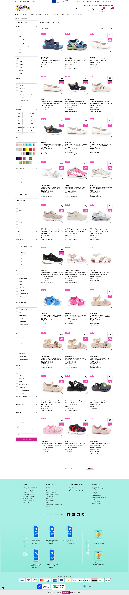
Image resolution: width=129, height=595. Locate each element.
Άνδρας (38, 14)
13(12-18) (31, 127)
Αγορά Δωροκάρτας (28, 500)
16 (19, 130)
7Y (31, 120)
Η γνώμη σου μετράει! (52, 494)
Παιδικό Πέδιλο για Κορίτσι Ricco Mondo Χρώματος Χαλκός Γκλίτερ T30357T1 (99, 359)
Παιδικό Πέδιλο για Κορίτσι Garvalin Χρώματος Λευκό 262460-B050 (100, 273)
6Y (25, 120)
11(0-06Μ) (19, 127)
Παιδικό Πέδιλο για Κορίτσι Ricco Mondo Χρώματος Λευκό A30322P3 (51, 187)
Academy (81, 14)
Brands (17, 14)
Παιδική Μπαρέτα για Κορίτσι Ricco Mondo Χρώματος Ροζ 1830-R (100, 444)
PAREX (67, 399)
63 (107, 28)
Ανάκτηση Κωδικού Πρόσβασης (77, 491)
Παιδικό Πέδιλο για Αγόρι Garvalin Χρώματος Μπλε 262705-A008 (51, 316)
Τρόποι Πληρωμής (28, 492)
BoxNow (48, 506)
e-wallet (48, 502)
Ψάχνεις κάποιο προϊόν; (52, 492)
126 (112, 28)
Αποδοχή (65, 592)
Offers (63, 14)
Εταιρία (48, 487)
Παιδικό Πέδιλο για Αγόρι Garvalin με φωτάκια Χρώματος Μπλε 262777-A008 (76, 59)
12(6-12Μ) (25, 127)
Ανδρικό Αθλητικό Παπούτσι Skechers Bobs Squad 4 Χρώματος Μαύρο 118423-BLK (52, 273)
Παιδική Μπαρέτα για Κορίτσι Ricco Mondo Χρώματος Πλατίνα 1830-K (51, 401)
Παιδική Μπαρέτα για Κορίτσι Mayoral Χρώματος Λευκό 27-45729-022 (76, 145)
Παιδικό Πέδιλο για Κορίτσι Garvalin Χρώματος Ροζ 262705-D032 (75, 316)
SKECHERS (93, 185)
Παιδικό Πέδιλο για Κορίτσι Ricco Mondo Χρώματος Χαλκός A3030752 (100, 316)
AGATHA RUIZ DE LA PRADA (73, 271)
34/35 (19, 113)
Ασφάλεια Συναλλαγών (29, 494)
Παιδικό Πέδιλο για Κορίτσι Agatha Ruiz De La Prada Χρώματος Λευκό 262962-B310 (76, 273)
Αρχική (17, 18)
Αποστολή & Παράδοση (29, 491)
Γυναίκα (46, 14)
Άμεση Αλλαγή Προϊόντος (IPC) (54, 504)
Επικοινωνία (97, 1)
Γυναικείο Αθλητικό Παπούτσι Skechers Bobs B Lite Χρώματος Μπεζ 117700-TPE (52, 230)
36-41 (19, 116)
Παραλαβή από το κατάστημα (31, 489)
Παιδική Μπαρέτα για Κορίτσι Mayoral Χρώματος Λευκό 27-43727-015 (100, 59)
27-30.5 (32, 113)
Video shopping (50, 500)
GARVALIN (68, 57)
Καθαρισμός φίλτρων (26, 439)
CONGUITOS (93, 399)
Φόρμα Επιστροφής (28, 498)
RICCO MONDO (45, 185)
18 (31, 130)
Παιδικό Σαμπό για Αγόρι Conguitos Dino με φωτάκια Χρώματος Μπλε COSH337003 (100, 401)
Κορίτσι (31, 14)
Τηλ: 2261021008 (96, 495)
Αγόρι (24, 14)
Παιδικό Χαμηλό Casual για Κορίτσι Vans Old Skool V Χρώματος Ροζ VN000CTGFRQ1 (75, 188)
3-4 (25, 123)
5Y (19, 120)
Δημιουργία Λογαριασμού (75, 489)
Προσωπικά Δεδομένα (52, 491)
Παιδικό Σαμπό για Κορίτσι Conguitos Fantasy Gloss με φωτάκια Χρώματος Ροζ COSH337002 (51, 444)
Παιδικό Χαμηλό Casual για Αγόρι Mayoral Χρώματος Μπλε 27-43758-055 (76, 102)
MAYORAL (92, 57)
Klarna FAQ (26, 502)
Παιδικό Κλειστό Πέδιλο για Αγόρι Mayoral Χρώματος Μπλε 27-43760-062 (52, 145)
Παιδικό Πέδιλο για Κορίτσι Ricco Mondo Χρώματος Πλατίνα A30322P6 (75, 358)
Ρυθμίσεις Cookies (75, 592)
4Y (31, 116)
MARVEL (67, 442)
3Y (25, 116)
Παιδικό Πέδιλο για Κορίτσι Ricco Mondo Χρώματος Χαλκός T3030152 (51, 358)
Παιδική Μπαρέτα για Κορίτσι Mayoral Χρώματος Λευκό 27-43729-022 (52, 102)
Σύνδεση (71, 487)
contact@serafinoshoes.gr (99, 497)
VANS (67, 185)
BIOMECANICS (45, 57)
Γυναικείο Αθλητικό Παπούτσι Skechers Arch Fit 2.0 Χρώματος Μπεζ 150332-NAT (101, 188)
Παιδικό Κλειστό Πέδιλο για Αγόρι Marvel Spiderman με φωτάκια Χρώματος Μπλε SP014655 (75, 444)
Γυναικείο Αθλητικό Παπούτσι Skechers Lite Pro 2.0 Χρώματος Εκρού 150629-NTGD (76, 230)
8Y (19, 123)
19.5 (32, 134)
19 (19, 134)
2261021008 (33, 1)
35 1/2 (25, 113)
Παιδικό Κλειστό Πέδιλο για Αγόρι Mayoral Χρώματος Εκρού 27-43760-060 (101, 102)
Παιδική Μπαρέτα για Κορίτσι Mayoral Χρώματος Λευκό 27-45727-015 (100, 145)
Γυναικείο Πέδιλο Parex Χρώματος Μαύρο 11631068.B (75, 401)
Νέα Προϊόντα (46, 28)
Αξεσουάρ (55, 14)
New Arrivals (71, 14)
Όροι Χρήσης (49, 489)
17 (25, 130)
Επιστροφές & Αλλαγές (29, 496)
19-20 (25, 134)
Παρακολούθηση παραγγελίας (84, 1)
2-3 (32, 123)
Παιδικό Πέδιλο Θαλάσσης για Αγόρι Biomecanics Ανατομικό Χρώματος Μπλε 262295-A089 (51, 59)
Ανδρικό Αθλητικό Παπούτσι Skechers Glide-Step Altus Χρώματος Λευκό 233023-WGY (100, 230)
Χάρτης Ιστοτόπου (51, 496)
